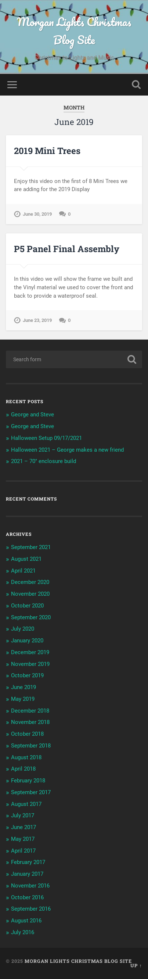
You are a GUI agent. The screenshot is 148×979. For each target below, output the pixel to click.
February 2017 (28, 862)
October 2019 (27, 675)
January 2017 (27, 874)
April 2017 (23, 850)
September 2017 (31, 792)
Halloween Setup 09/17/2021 (46, 438)
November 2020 (30, 594)
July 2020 (22, 628)
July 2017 (22, 815)
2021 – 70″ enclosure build (43, 461)
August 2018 (26, 757)
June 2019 (23, 687)
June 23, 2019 (37, 320)
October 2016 (27, 897)
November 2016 (30, 885)
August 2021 (26, 559)
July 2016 (22, 932)
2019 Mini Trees (47, 151)
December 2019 (30, 652)
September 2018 (31, 745)
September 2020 (31, 617)
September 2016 (31, 909)
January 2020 (27, 640)
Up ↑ (136, 965)
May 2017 (23, 839)
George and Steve (32, 414)
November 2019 (30, 664)
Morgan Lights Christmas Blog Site (74, 31)
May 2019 (23, 699)
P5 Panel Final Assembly (66, 249)
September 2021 (31, 547)
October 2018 (27, 734)
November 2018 (30, 722)
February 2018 (28, 780)
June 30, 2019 (37, 214)
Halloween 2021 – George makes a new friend (67, 450)
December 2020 (30, 582)
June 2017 (23, 827)
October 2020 (27, 605)
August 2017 (26, 804)
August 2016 (26, 920)
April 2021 (23, 570)
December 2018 (30, 710)
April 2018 (23, 768)
